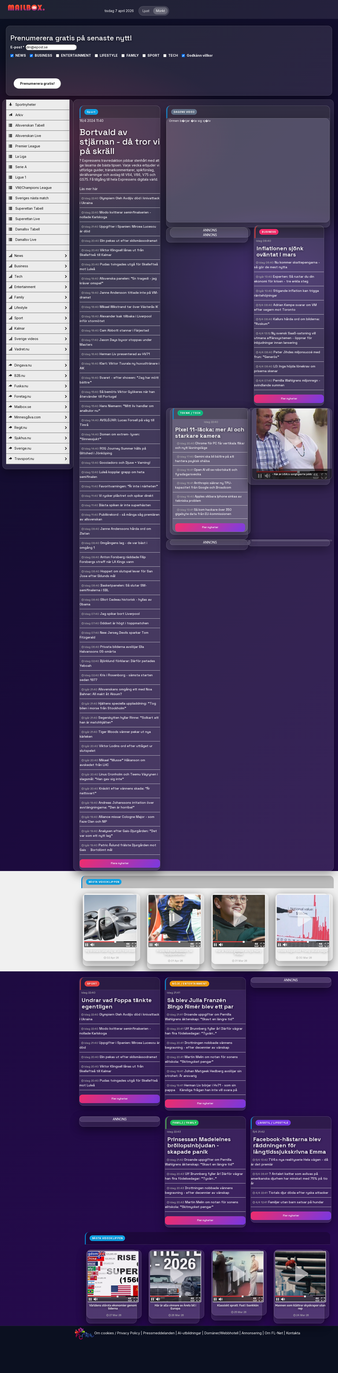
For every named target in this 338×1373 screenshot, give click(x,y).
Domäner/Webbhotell (221, 1333)
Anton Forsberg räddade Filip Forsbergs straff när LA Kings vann (113, 559)
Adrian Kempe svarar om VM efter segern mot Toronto (285, 307)
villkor (208, 55)
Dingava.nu (38, 365)
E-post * (17, 47)
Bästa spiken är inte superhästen (125, 505)
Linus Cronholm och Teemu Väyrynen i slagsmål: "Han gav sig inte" (119, 776)
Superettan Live (24, 219)
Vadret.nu (38, 349)
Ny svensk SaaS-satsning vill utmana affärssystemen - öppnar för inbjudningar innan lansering (285, 338)
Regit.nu (38, 427)
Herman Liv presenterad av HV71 (125, 354)
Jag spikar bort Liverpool (120, 614)
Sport (38, 318)
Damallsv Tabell (24, 229)
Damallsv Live (22, 240)
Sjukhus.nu (38, 438)
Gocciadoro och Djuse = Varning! (125, 462)
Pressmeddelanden (159, 1333)
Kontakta (293, 1333)
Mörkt (160, 11)
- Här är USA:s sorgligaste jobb (292, 474)
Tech (38, 276)
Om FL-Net (274, 1333)
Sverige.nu (38, 448)
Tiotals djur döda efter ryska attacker (298, 1192)
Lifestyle (38, 307)
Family (38, 297)
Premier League (24, 146)
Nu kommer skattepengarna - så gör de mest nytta (287, 264)
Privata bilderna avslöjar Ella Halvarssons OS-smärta (112, 649)
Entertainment (38, 287)
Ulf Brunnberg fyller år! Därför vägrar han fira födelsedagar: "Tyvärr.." (204, 1030)
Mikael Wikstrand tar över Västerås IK (129, 307)
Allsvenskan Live (25, 136)
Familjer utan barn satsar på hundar (296, 1202)
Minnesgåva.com (38, 417)
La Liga (17, 156)
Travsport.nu (38, 458)
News (38, 255)
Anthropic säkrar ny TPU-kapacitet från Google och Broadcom (203, 485)
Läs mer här (89, 189)
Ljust (146, 11)
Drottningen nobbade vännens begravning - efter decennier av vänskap (198, 1045)
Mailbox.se (38, 406)
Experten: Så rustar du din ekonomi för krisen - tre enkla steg (284, 278)
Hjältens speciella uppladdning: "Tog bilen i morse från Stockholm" (118, 705)
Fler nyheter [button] (289, 398)
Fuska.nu (38, 386)
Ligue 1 (17, 177)
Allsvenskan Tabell (26, 125)
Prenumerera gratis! (37, 83)
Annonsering (252, 1333)
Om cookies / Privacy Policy (117, 1333)
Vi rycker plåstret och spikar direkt (126, 495)
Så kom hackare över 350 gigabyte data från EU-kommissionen (203, 512)
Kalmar (38, 328)
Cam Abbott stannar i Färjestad (124, 330)
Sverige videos (38, 338)
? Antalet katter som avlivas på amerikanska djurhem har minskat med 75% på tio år (289, 1178)
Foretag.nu (38, 396)
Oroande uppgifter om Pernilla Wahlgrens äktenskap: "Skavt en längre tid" (199, 1016)
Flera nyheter (120, 863)
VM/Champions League (30, 188)
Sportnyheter (22, 104)
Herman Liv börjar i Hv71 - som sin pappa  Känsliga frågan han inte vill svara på (201, 1087)
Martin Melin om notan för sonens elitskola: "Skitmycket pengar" (201, 1059)
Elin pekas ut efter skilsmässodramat (128, 240)
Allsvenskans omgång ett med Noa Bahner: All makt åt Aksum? (116, 691)
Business (38, 266)
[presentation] (37, 66)
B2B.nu (38, 375)
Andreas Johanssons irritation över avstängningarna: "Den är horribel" (117, 804)
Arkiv (16, 115)
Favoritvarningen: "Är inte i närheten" (128, 486)
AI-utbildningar (189, 1333)
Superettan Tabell (26, 208)
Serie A (18, 167)
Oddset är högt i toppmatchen (124, 623)
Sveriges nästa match (29, 198)
